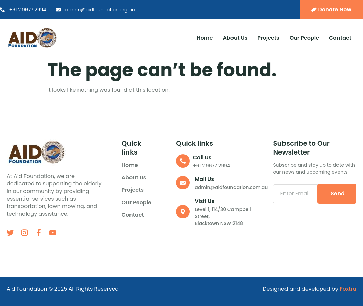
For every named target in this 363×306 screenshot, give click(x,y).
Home (205, 38)
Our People (304, 38)
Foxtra (348, 289)
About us (235, 38)
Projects (268, 38)
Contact (340, 38)
